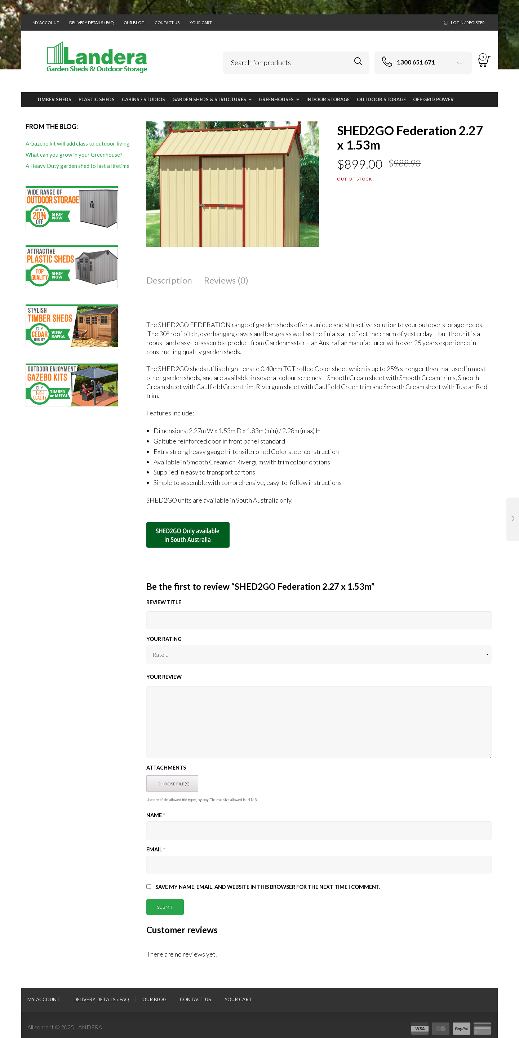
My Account (45, 22)
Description (169, 280)
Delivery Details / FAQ (91, 22)
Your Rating (164, 639)
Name (155, 815)
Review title (163, 602)
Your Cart (201, 22)
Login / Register (468, 22)
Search (358, 61)
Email (155, 849)
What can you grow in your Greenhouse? (74, 154)
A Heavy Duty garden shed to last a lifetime (77, 165)
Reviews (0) (226, 280)
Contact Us (167, 22)
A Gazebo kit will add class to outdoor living (78, 143)
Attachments (166, 768)
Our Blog (134, 22)
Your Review (164, 677)
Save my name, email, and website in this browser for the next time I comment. (267, 887)
